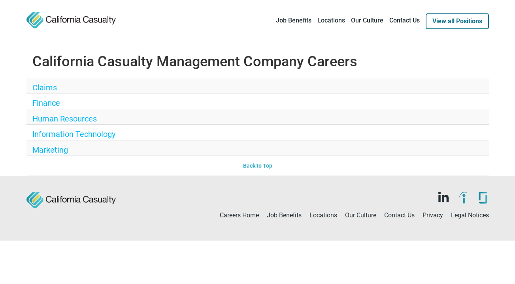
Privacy (433, 237)
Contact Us (404, 20)
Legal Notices (470, 237)
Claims (40, 88)
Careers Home (239, 237)
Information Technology (61, 148)
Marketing (44, 168)
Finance (42, 108)
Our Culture (367, 20)
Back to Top (257, 188)
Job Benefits (293, 20)
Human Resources (54, 128)
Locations (331, 20)
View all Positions (457, 21)
